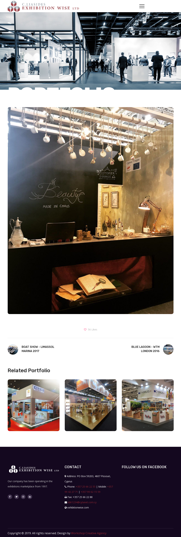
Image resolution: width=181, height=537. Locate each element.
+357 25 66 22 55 (85, 486)
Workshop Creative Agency (88, 533)
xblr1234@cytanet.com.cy (82, 502)
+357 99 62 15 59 (90, 491)
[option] (33, 407)
